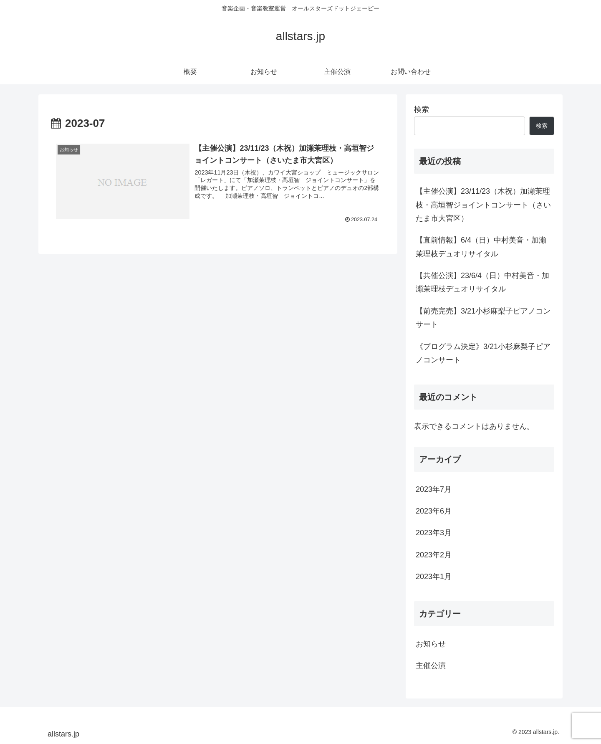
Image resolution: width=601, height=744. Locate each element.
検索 (421, 109)
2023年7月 (434, 489)
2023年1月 (434, 576)
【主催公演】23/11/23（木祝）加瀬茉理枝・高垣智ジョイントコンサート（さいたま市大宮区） (483, 205)
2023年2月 (434, 555)
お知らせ (431, 644)
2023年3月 (434, 533)
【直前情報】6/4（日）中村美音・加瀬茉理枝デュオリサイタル (481, 247)
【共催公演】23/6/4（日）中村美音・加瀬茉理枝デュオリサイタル (482, 282)
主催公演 (431, 665)
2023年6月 (434, 511)
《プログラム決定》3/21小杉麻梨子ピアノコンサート (483, 353)
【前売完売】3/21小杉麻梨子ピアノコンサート (483, 318)
